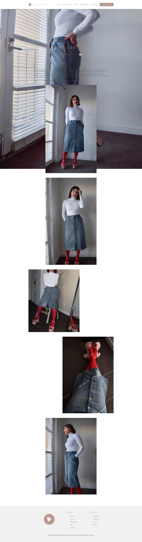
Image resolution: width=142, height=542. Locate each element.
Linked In (95, 522)
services (70, 4)
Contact (94, 4)
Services (72, 519)
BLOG (75, 4)
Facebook (95, 519)
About (64, 4)
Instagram (95, 516)
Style (81, 54)
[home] (37, 4)
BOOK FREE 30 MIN (106, 4)
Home (58, 4)
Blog (71, 524)
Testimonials (73, 522)
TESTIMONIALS (84, 4)
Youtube (95, 524)
